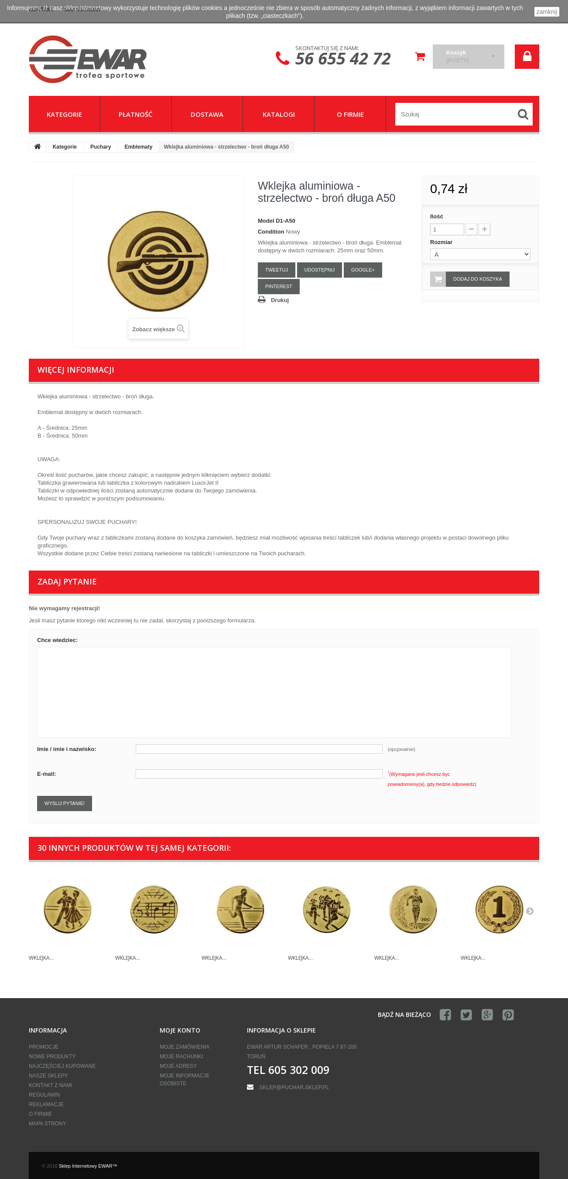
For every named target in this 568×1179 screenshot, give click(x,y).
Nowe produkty (52, 1056)
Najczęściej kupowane (62, 1066)
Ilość (436, 216)
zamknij (547, 11)
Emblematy (138, 147)
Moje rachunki (181, 1056)
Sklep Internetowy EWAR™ (88, 1166)
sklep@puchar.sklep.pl (294, 1087)
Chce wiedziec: (57, 640)
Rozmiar (442, 242)
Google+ (363, 269)
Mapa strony (47, 1124)
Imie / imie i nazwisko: (66, 749)
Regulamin (44, 1095)
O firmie (40, 1114)
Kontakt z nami (50, 1085)
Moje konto (180, 1030)
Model (266, 220)
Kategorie (65, 147)
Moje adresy (178, 1066)
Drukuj (280, 300)
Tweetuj (276, 269)
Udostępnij (320, 269)
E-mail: (46, 774)
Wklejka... (41, 958)
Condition (271, 231)
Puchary (100, 147)
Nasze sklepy (48, 1076)
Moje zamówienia (184, 1047)
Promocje (43, 1047)
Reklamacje (46, 1104)
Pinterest (278, 286)
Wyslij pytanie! (64, 803)
